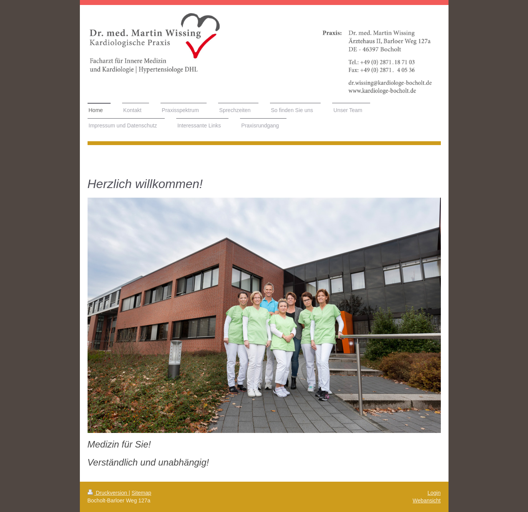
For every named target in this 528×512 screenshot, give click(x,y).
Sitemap (141, 493)
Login (433, 493)
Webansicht (427, 500)
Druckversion (108, 493)
